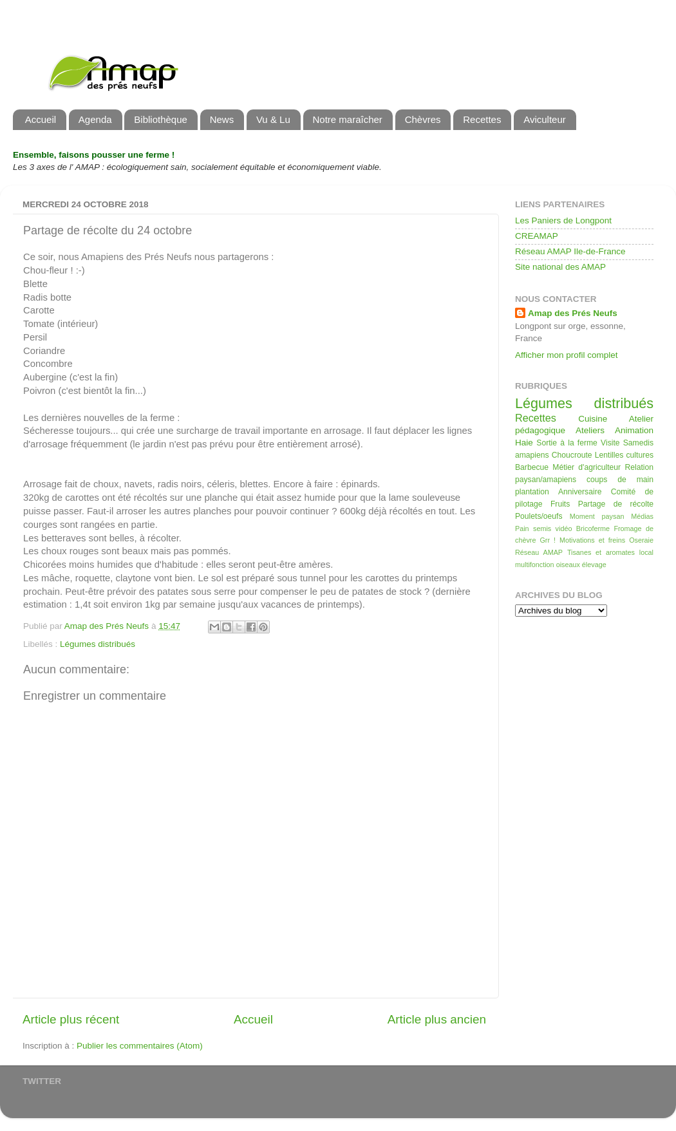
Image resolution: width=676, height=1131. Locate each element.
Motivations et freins (592, 540)
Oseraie (641, 540)
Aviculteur (544, 119)
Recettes (482, 119)
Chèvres (423, 119)
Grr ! (548, 540)
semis (542, 528)
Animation (634, 430)
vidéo (564, 528)
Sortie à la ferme (566, 442)
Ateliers (590, 430)
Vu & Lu (273, 119)
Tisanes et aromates (601, 552)
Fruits (560, 504)
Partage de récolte (615, 504)
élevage (594, 564)
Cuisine (592, 419)
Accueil (40, 119)
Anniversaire (579, 491)
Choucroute (572, 455)
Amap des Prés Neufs (572, 313)
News (222, 119)
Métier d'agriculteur (586, 467)
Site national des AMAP (560, 267)
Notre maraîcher (347, 119)
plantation (532, 491)
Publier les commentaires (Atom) (140, 1046)
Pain (522, 528)
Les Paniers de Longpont (563, 220)
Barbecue (532, 467)
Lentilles (609, 455)
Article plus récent (71, 1019)
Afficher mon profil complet (566, 355)
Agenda (95, 119)
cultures (640, 455)
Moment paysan (597, 516)
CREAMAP (536, 236)
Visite (610, 442)
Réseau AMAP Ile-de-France (570, 251)
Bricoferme (593, 528)
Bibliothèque (160, 119)
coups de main (620, 479)
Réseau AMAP (539, 552)
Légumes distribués (97, 644)
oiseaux (568, 564)
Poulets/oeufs (539, 516)
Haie (524, 442)
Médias (642, 516)
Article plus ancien (437, 1019)
